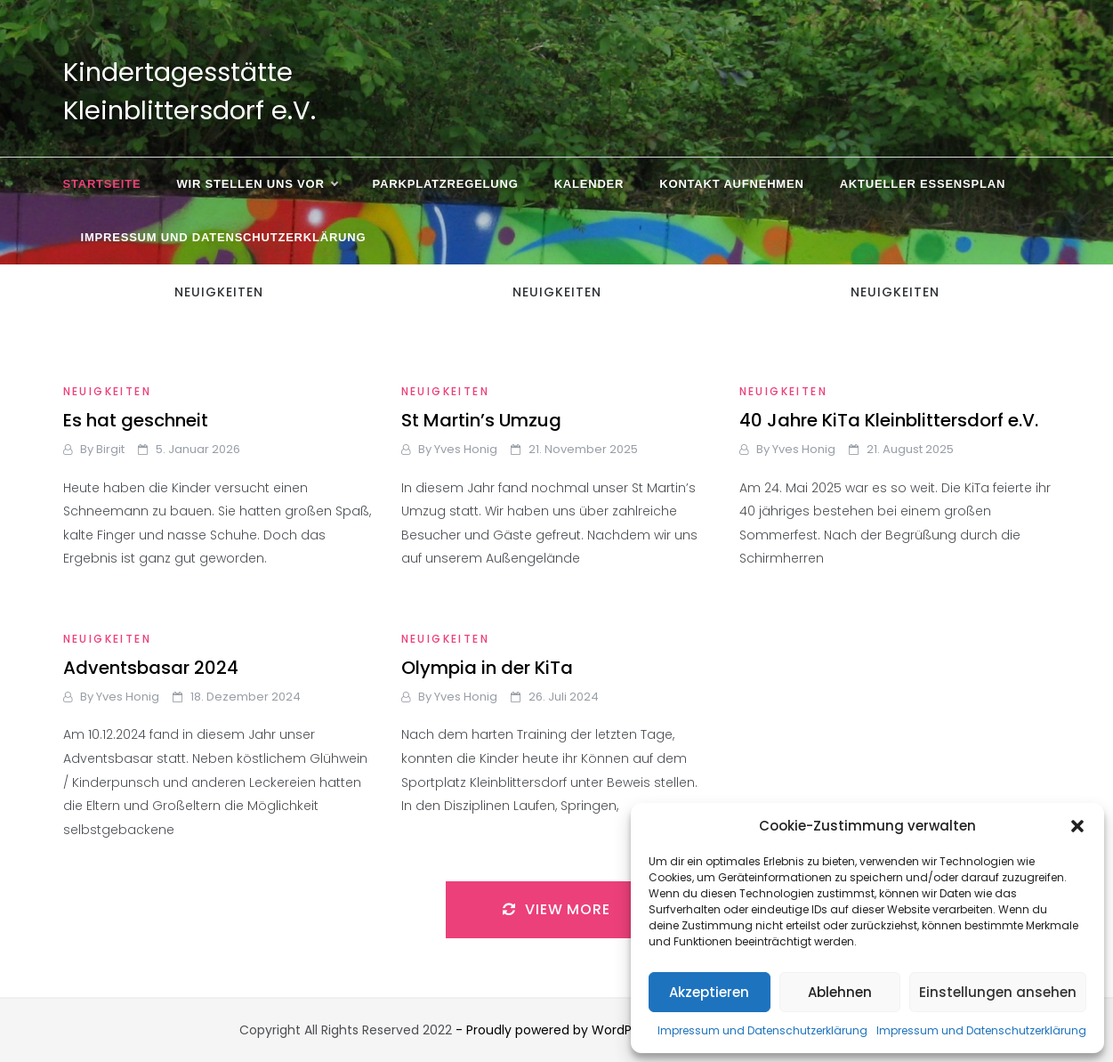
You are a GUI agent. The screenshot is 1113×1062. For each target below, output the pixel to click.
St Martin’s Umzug (481, 420)
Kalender (589, 184)
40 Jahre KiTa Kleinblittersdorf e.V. (888, 420)
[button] (1077, 826)
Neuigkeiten (107, 391)
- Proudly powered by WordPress (558, 1030)
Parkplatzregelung (446, 184)
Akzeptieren (709, 992)
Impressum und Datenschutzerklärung (762, 1030)
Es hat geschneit (135, 420)
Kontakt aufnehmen (731, 184)
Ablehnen (840, 992)
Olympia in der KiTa (487, 667)
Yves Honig (465, 449)
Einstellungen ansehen (998, 992)
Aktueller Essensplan (922, 184)
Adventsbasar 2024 (150, 667)
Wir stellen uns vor (256, 184)
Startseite (102, 184)
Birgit (110, 449)
